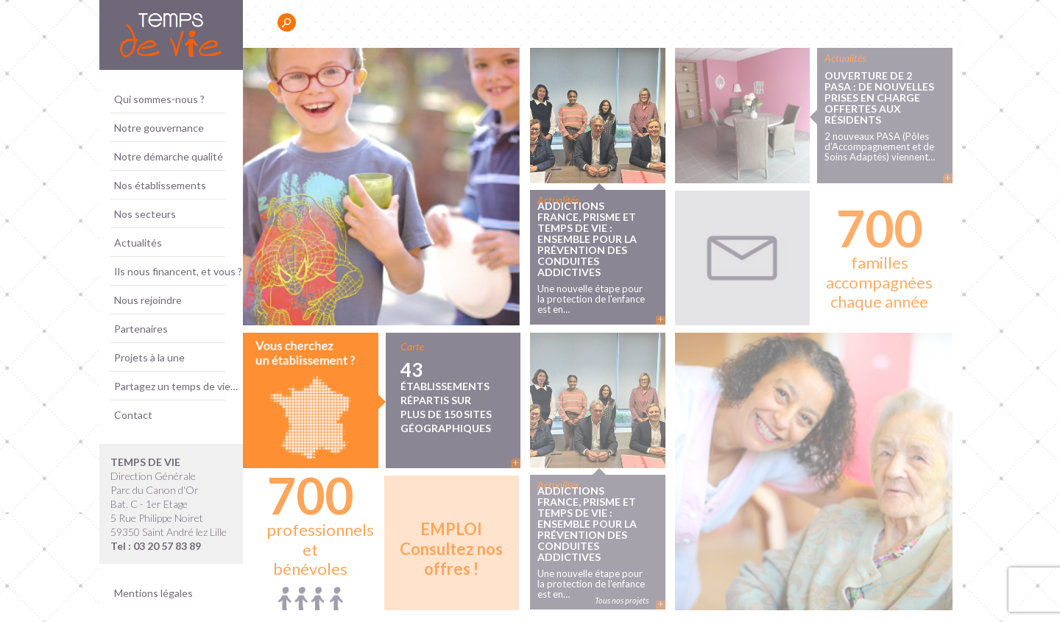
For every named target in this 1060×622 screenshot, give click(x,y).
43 (452, 395)
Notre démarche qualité (168, 156)
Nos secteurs (145, 214)
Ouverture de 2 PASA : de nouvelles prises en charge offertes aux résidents (879, 96)
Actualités (138, 242)
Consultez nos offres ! (451, 549)
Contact (133, 415)
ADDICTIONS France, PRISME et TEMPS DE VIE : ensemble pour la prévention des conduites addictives (587, 238)
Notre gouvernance (159, 127)
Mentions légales (153, 593)
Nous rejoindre (148, 300)
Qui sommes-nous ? (159, 99)
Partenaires (141, 328)
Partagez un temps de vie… (176, 386)
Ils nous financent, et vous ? (178, 271)
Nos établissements (160, 185)
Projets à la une (149, 357)
